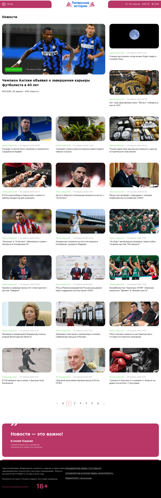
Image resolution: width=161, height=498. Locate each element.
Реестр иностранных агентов (15, 486)
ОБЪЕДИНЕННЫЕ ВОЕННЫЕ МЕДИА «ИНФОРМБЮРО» (89, 473)
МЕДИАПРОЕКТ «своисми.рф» (78, 478)
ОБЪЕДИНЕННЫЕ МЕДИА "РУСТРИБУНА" (83, 468)
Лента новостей (13, 72)
